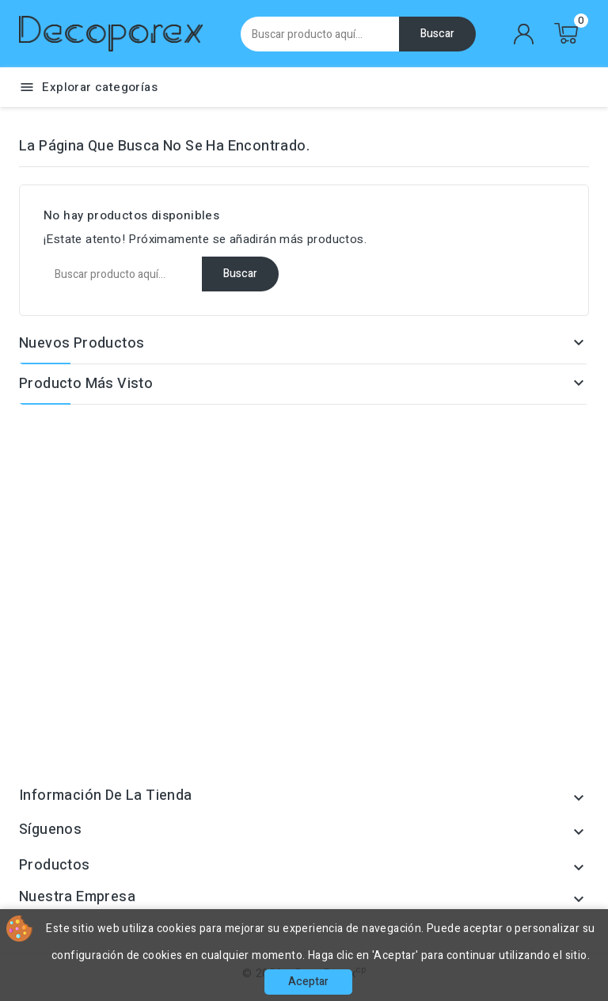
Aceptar (308, 981)
